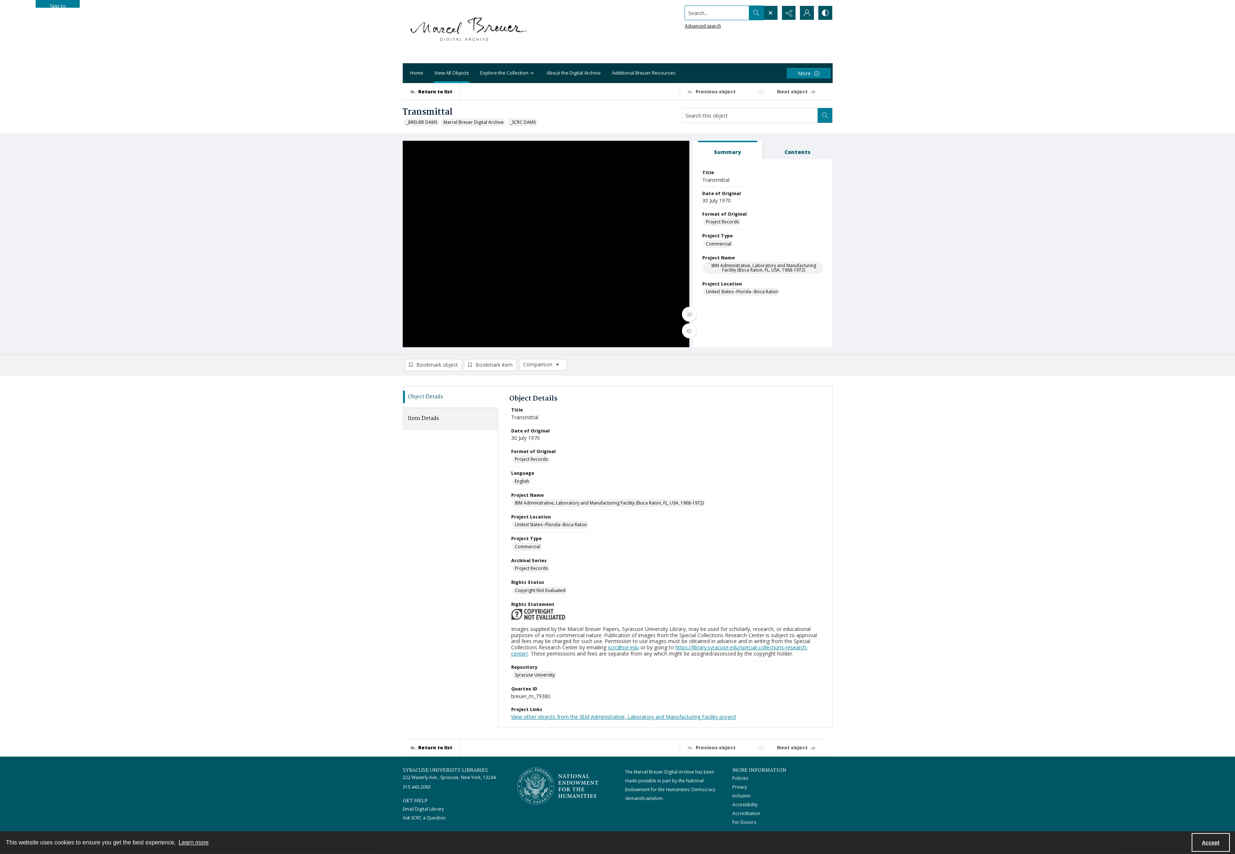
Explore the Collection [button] (508, 73)
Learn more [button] (194, 842)
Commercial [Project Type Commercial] (718, 244)
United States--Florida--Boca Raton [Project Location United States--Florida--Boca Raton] (742, 291)
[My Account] (807, 13)
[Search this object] (750, 115)
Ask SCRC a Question (424, 818)
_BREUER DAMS (421, 122)
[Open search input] (770, 13)
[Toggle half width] (689, 330)
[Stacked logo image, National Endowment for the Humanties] (557, 786)
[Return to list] (435, 91)
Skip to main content (58, 5)
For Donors (744, 822)
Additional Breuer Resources (644, 72)
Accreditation (746, 813)
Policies (740, 778)
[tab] (728, 150)
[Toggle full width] (689, 314)
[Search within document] (825, 115)
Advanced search (703, 26)
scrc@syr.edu (623, 647)
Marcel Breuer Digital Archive (474, 122)
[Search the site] (716, 13)
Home (416, 72)
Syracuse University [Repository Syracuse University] (535, 675)
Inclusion (741, 796)
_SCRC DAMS (523, 122)
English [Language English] (522, 481)
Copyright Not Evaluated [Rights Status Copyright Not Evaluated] (540, 590)
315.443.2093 (417, 787)
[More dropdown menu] (809, 73)
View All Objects (451, 72)
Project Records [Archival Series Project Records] (531, 568)
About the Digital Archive (574, 72)
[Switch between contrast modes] (825, 13)
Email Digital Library (423, 809)
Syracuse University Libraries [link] (445, 770)
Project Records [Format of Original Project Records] (722, 222)
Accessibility (745, 804)
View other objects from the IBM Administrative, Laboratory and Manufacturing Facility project (623, 716)
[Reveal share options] (789, 13)
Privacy (739, 787)
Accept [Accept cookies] (1211, 843)
